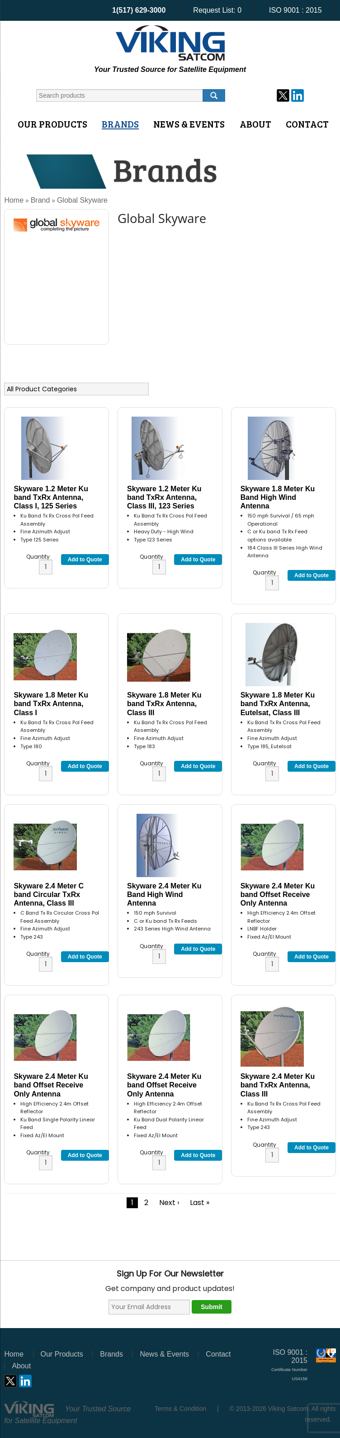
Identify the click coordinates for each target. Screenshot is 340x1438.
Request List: (217, 10)
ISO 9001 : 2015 (295, 10)
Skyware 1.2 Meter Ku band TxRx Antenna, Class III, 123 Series (164, 497)
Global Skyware (82, 200)
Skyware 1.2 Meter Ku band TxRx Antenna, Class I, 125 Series (51, 497)
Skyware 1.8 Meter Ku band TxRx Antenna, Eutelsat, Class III (278, 703)
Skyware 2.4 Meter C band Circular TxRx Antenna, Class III (49, 894)
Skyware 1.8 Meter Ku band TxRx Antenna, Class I (51, 703)
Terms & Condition (180, 1408)
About (255, 124)
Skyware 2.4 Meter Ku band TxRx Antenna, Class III (278, 1085)
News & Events (189, 124)
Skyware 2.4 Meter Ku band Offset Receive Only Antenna (278, 894)
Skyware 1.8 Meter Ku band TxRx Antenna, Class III (164, 703)
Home (14, 200)
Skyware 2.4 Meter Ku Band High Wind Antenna (164, 894)
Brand (40, 200)
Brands (120, 124)
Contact (307, 124)
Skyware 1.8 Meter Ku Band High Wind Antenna (278, 497)
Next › (169, 1202)
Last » (199, 1202)
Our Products (52, 124)
